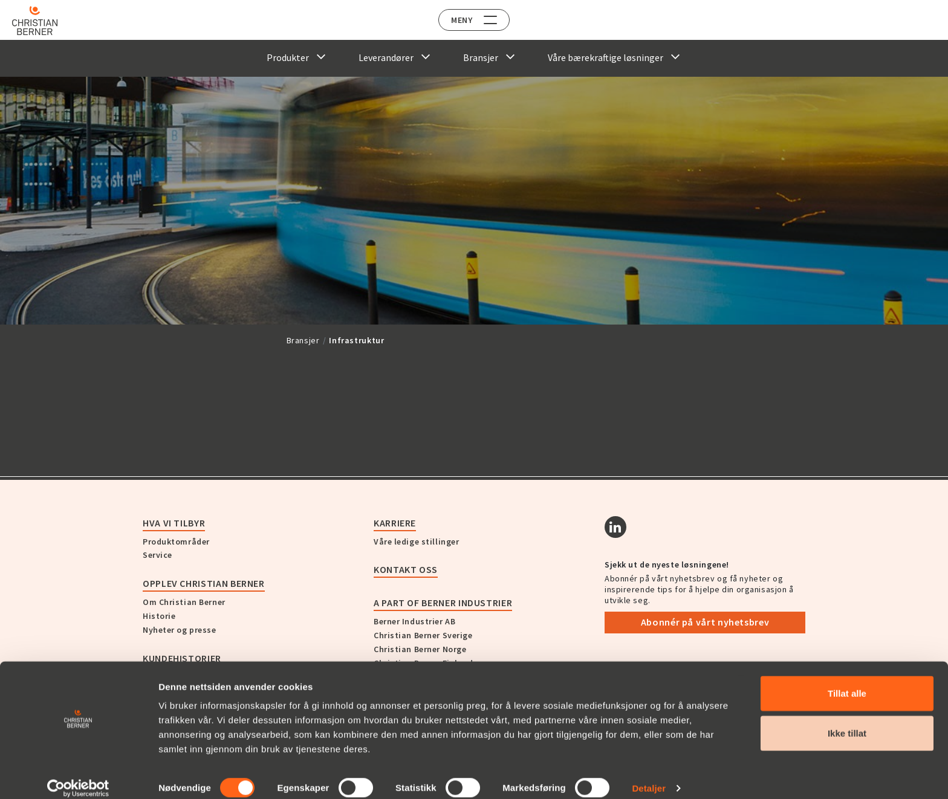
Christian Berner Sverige (423, 635)
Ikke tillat (847, 720)
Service (157, 554)
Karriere (395, 523)
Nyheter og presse (179, 629)
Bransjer (303, 340)
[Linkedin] (615, 527)
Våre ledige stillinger (416, 541)
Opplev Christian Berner (204, 583)
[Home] (44, 20)
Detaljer (649, 775)
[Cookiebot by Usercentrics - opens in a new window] (78, 775)
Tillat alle (847, 680)
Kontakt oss (406, 569)
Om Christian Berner (184, 602)
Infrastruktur (356, 340)
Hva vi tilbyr (174, 523)
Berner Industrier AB (414, 621)
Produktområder (176, 541)
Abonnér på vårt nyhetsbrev (705, 622)
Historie (159, 615)
